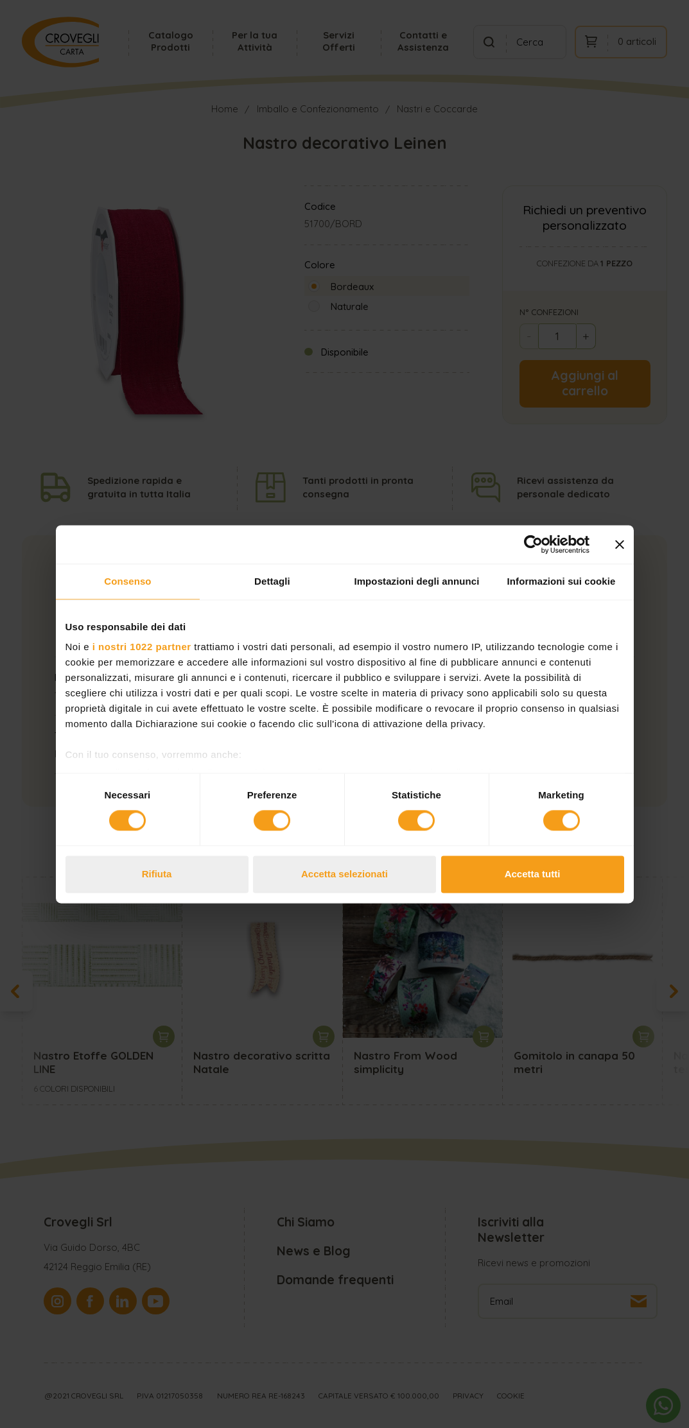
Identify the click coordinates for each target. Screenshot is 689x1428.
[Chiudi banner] (619, 544)
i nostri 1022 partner (141, 646)
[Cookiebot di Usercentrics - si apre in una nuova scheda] (533, 544)
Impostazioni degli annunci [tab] (416, 581)
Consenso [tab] (127, 581)
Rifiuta (157, 873)
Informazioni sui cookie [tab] (561, 581)
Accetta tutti (533, 873)
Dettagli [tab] (272, 581)
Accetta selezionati (344, 873)
